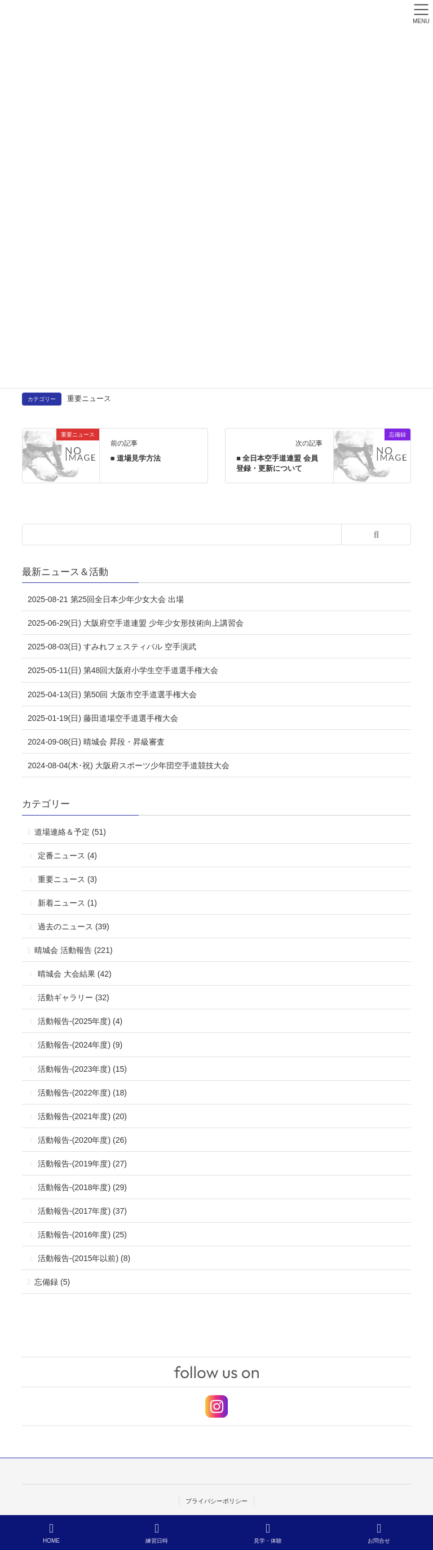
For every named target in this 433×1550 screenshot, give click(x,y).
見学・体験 (268, 1533)
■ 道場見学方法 (136, 458)
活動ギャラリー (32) (73, 997)
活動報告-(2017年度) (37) (82, 1210)
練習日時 (156, 1533)
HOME (51, 1533)
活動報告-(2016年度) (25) (82, 1234)
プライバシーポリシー (216, 1501)
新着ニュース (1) (67, 902)
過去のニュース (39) (73, 926)
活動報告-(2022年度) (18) (82, 1092)
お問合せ (379, 1533)
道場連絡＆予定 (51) (70, 831)
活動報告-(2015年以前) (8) (84, 1258)
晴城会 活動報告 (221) (73, 950)
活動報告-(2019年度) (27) (82, 1163)
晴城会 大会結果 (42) (75, 973)
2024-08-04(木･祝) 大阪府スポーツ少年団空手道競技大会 (128, 765)
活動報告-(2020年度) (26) (82, 1139)
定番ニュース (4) (67, 855)
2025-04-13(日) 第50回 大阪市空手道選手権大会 (112, 694)
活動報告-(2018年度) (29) (82, 1187)
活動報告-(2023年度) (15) (82, 1069)
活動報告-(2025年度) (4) (80, 1021)
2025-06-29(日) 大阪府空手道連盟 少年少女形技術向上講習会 (136, 622)
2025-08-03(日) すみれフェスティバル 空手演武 (112, 646)
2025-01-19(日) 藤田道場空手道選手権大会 (103, 718)
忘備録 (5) (52, 1281)
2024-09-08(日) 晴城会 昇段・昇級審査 (96, 741)
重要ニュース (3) (67, 879)
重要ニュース (89, 399)
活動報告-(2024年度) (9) (80, 1044)
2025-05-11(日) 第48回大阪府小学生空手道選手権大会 (123, 670)
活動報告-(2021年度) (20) (82, 1116)
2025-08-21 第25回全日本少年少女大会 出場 (106, 599)
